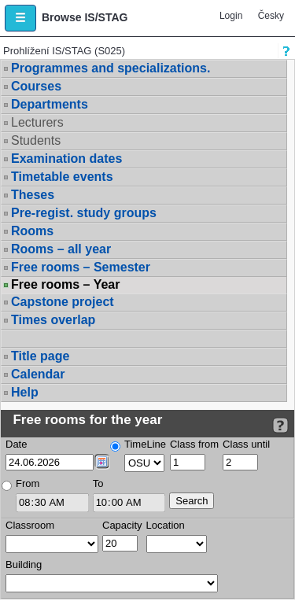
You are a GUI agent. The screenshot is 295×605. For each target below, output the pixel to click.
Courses (36, 86)
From (27, 483)
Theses (32, 194)
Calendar (38, 374)
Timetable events (62, 176)
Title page (40, 356)
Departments (49, 104)
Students (36, 140)
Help (25, 392)
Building (24, 564)
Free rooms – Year (65, 285)
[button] (20, 18)
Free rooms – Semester (80, 267)
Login (230, 15)
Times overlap (53, 319)
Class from (194, 444)
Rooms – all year (61, 249)
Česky (271, 15)
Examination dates (66, 158)
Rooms (32, 231)
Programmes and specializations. (110, 68)
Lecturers (37, 122)
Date (16, 444)
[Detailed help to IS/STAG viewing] (280, 425)
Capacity (122, 525)
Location (165, 525)
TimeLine (145, 444)
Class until (246, 444)
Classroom (30, 525)
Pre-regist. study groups (84, 212)
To (98, 483)
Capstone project (62, 301)
